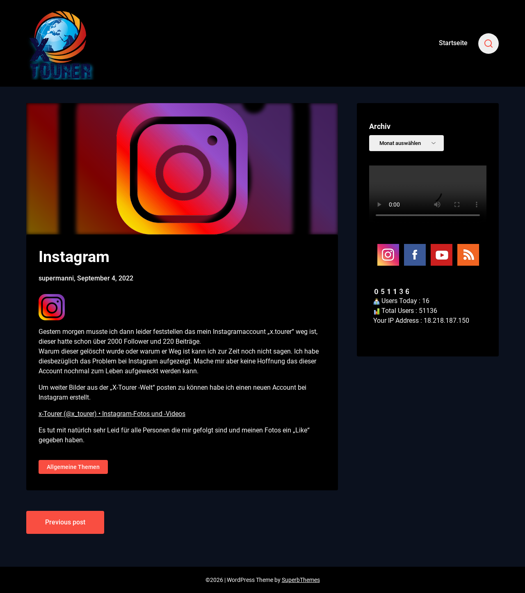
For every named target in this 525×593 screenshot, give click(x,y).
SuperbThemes (301, 580)
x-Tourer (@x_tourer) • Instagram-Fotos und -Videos (112, 414)
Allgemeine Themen (73, 467)
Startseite (453, 43)
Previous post (65, 522)
